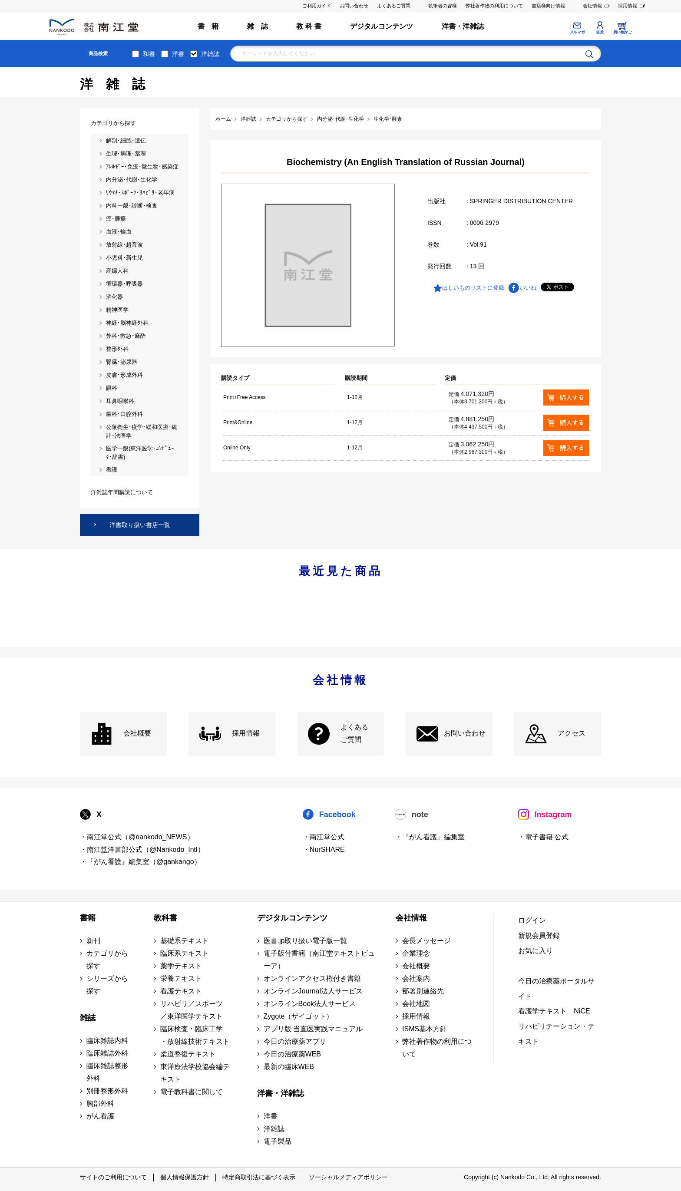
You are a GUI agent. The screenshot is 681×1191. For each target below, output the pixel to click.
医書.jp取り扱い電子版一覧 (305, 940)
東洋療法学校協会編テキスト (195, 1073)
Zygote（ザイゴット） (299, 1016)
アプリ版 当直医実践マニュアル (313, 1029)
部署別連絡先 (423, 991)
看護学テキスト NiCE (554, 1011)
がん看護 (100, 1116)
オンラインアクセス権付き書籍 (312, 978)
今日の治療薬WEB (292, 1054)
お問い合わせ (354, 5)
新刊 (93, 940)
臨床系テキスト (184, 953)
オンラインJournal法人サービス (313, 991)
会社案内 (416, 978)
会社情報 (592, 5)
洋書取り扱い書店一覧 (139, 524)
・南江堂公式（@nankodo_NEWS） (137, 837)
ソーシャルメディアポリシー (348, 1177)
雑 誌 (257, 26)
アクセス (571, 733)
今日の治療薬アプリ (295, 1041)
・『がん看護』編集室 (430, 837)
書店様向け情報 (548, 5)
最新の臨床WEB (289, 1066)
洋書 (178, 53)
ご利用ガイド (316, 5)
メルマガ (577, 32)
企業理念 (416, 953)
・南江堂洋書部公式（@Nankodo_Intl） (142, 849)
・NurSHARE (324, 849)
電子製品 (277, 1141)
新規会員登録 (539, 935)
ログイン (532, 920)
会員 (599, 32)
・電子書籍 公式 (543, 837)
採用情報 (627, 5)
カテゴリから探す (107, 960)
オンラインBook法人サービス (310, 1003)
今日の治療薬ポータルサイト (556, 988)
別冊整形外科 (107, 1091)
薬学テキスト (181, 966)
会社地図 (416, 1003)
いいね (527, 287)
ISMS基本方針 (424, 1029)
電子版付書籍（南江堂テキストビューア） (319, 960)
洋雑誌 (210, 53)
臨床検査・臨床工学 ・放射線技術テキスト (195, 1035)
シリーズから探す (107, 985)
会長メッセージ (426, 940)
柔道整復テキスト (188, 1054)
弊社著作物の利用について (494, 5)
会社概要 (137, 733)
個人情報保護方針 (184, 1177)
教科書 (165, 918)
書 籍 (208, 26)
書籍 (88, 918)
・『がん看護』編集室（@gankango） (140, 861)
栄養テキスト (181, 978)
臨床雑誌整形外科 (107, 1072)
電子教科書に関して (191, 1091)
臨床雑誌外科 (107, 1053)
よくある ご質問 (354, 733)
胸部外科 (100, 1103)
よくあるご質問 (393, 5)
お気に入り (535, 950)
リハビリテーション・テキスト (556, 1034)
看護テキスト (181, 991)
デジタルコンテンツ (381, 26)
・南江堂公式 (323, 837)
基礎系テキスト (184, 940)
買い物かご (622, 32)
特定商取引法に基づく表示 (258, 1177)
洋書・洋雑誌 (463, 26)
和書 (149, 53)
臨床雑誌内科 (107, 1040)
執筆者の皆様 (442, 5)
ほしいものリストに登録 (473, 287)
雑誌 (88, 1017)
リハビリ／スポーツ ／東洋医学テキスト (191, 1010)
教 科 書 (308, 26)
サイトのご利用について (113, 1177)
